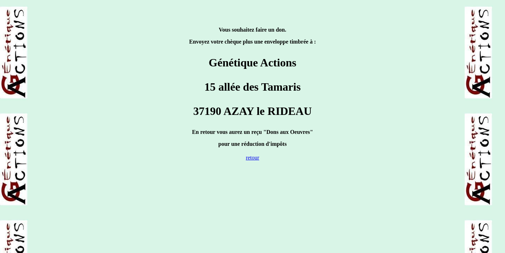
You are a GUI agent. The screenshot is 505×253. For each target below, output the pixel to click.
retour (252, 158)
